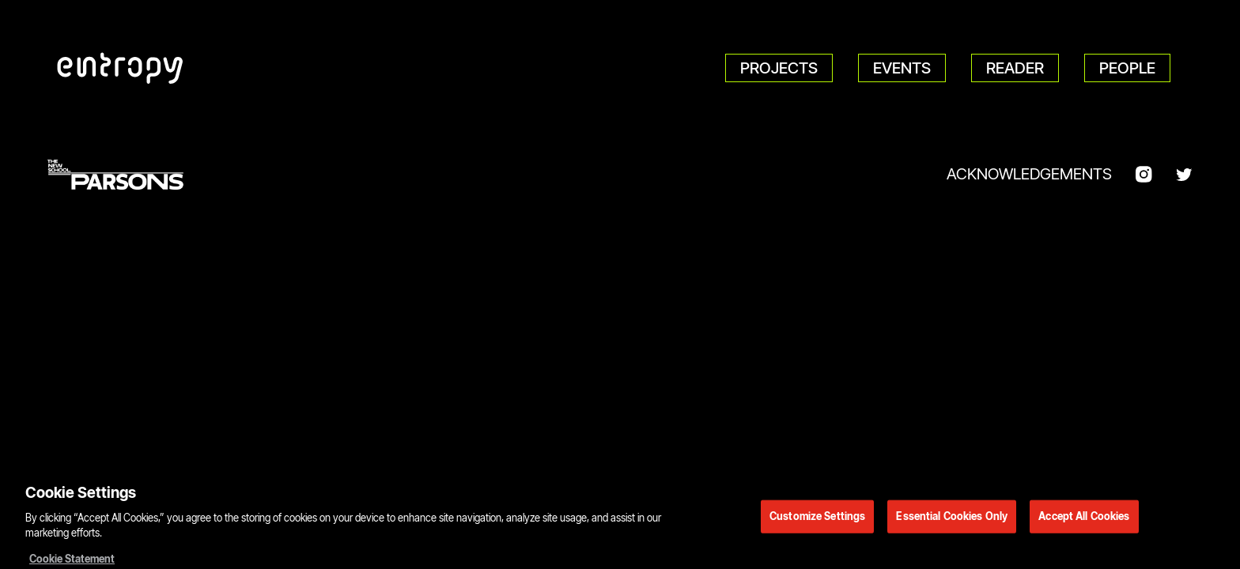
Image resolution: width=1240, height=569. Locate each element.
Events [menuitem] (902, 67)
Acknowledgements (1029, 173)
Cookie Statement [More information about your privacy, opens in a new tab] (72, 562)
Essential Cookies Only (952, 519)
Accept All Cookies (1083, 519)
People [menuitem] (1127, 67)
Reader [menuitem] (1015, 67)
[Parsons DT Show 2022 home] (120, 68)
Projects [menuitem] (779, 67)
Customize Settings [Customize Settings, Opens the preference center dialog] (817, 519)
